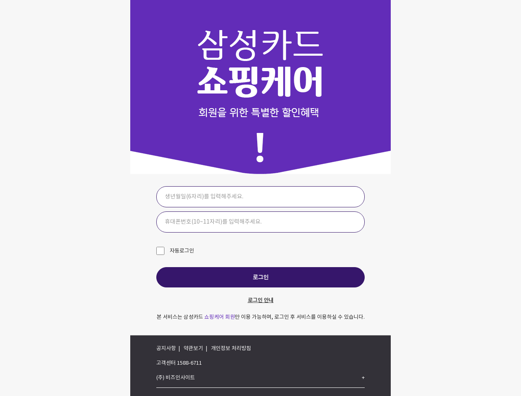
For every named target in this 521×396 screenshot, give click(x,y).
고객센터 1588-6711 (179, 363)
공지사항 (166, 349)
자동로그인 (181, 251)
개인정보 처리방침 (231, 349)
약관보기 (193, 349)
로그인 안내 (261, 301)
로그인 (261, 277)
